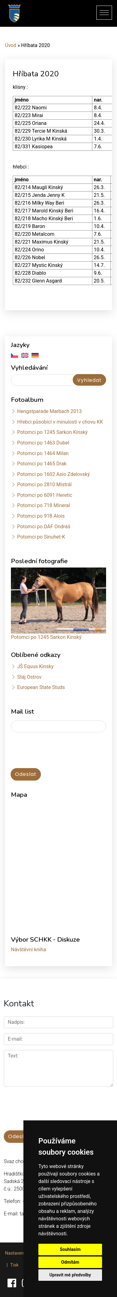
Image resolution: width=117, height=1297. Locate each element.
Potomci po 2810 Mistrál (44, 484)
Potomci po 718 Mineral (43, 505)
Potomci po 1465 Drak (41, 464)
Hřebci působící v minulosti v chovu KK (60, 422)
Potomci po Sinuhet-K (41, 537)
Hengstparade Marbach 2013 (49, 411)
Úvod (10, 45)
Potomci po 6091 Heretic (44, 495)
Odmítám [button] (70, 1262)
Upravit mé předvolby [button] (70, 1274)
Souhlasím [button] (70, 1249)
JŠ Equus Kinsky (35, 666)
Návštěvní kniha (28, 950)
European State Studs (41, 687)
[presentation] (44, 747)
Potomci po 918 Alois (41, 516)
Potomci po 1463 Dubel (43, 443)
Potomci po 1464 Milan (43, 453)
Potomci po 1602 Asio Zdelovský (53, 474)
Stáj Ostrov (29, 677)
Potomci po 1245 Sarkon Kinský (52, 432)
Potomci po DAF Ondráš (43, 527)
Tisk (14, 1265)
